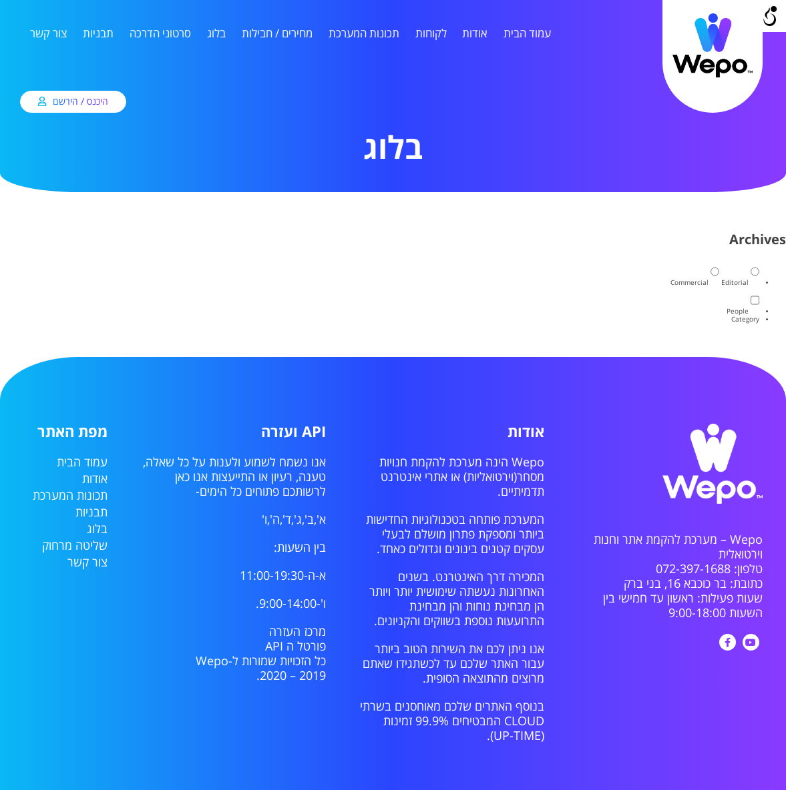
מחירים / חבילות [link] (277, 34)
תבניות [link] (98, 34)
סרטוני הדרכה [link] (160, 34)
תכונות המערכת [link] (364, 34)
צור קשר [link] (48, 34)
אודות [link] (474, 34)
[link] (712, 75)
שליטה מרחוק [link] (75, 545)
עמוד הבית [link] (527, 34)
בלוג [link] (216, 34)
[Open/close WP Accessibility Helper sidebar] (770, 16)
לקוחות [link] (431, 34)
